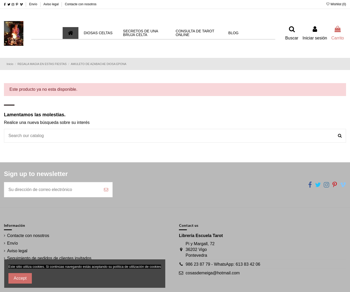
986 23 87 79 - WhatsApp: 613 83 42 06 (223, 264)
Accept (20, 278)
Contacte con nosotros (81, 4)
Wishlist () (336, 4)
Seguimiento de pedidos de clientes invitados (49, 258)
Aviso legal (51, 4)
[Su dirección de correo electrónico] (52, 189)
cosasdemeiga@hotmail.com (213, 273)
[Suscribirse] (106, 189)
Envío (33, 4)
